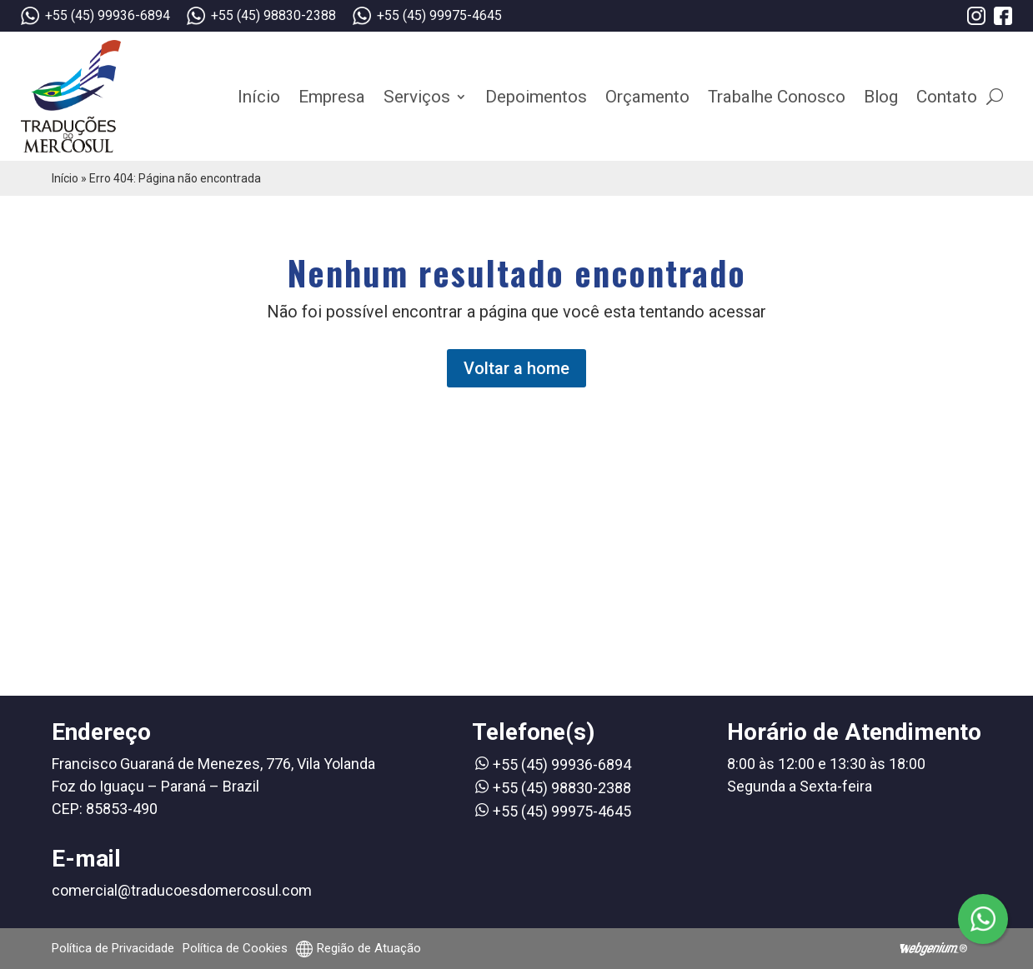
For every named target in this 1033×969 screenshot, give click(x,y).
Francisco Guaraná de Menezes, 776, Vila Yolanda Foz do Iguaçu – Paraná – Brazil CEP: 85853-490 (213, 786)
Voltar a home (516, 368)
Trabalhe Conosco (776, 97)
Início (259, 97)
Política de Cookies (235, 948)
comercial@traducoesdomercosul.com (182, 890)
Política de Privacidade (113, 948)
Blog (881, 97)
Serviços (417, 97)
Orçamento (647, 97)
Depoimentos (536, 97)
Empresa (331, 97)
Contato (946, 97)
